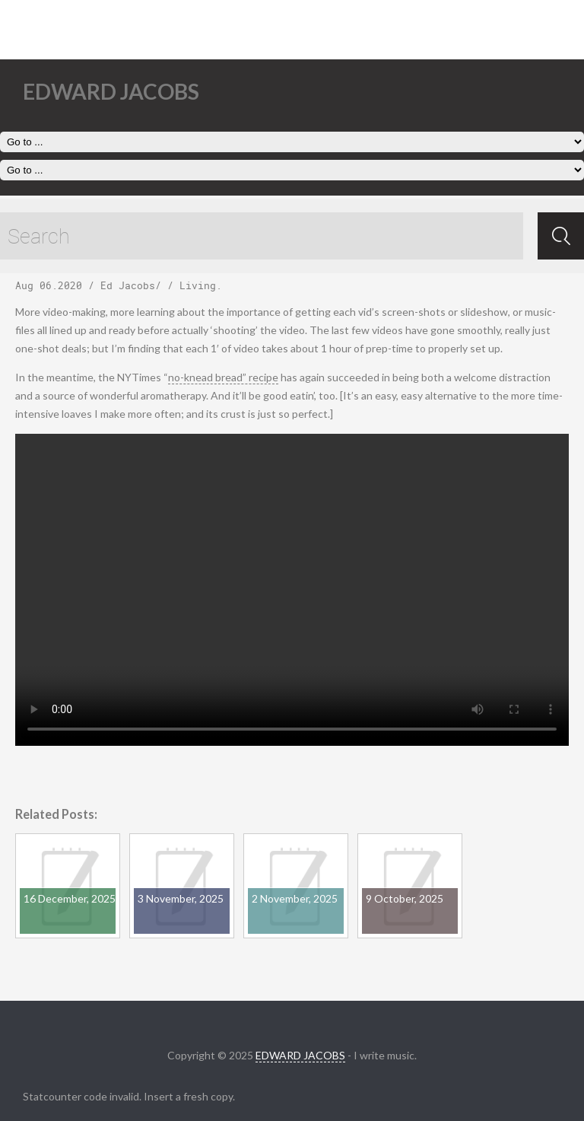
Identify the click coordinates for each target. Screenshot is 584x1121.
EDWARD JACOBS (300, 1055)
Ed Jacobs (127, 285)
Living (197, 285)
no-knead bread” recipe (223, 377)
